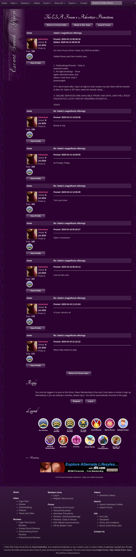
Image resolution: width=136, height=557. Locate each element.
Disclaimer (104, 519)
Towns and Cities (26, 513)
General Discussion (62, 510)
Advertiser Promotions (95, 17)
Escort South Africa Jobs (110, 525)
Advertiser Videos (107, 495)
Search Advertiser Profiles (111, 504)
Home (4, 3)
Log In (90, 401)
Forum (46, 3)
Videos (37, 3)
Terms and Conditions (109, 522)
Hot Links (103, 516)
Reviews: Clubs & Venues (65, 519)
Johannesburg (25, 507)
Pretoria (22, 510)
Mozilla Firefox (120, 550)
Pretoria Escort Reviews (29, 537)
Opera (129, 550)
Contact (83, 3)
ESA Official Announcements (66, 522)
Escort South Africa (39, 547)
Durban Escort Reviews (29, 528)
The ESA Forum (59, 17)
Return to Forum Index (57, 25)
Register (76, 401)
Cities (12, 3)
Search (72, 3)
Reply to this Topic (82, 25)
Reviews (24, 3)
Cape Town (24, 501)
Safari (111, 550)
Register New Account (63, 498)
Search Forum (104, 25)
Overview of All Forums (63, 507)
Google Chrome (102, 550)
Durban (22, 504)
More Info (59, 3)
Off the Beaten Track (62, 525)
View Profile (35, 63)
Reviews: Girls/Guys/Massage (66, 516)
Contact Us (99, 532)
